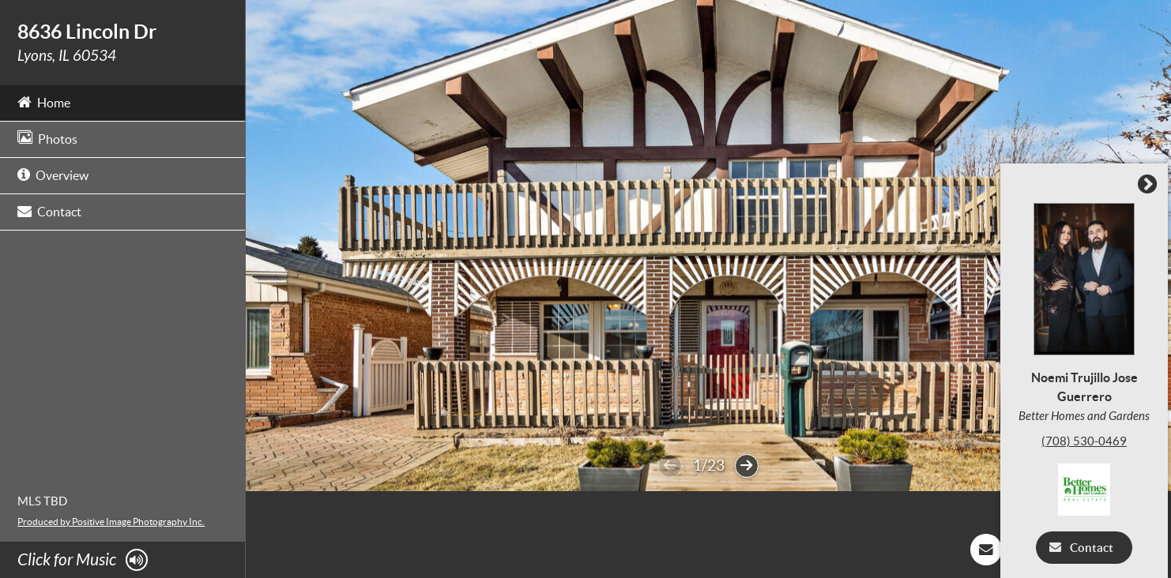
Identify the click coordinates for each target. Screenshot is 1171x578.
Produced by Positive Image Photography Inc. (111, 521)
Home (43, 101)
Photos (47, 137)
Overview (52, 174)
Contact (49, 210)
